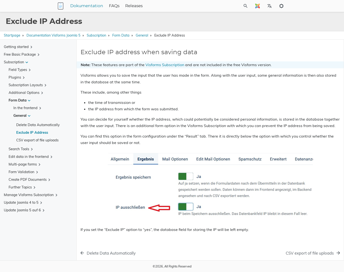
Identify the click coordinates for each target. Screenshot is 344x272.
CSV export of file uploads (37, 140)
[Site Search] (224, 6)
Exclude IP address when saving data (299, 57)
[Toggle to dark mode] (281, 6)
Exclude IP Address (32, 132)
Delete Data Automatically (38, 125)
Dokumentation (116, 6)
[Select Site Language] (257, 6)
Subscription (96, 35)
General (142, 35)
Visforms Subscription (164, 64)
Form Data (120, 35)
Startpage (12, 35)
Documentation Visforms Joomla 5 (54, 35)
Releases (163, 6)
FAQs (144, 6)
